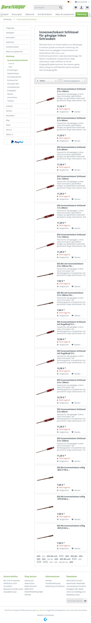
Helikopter (10, 33)
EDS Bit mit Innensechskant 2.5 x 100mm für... (70, 294)
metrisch (11, 64)
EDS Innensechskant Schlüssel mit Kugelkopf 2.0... (71, 352)
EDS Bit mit (52, 556)
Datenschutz (29, 583)
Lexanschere (12, 97)
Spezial (10, 94)
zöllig (10, 67)
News (8, 125)
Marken (9, 111)
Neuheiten (10, 115)
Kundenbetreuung (53, 583)
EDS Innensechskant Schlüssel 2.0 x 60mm (71, 148)
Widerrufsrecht (31, 586)
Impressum (29, 580)
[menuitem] (48, 7)
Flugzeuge (10, 28)
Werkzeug (10, 56)
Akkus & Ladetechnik (14, 51)
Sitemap (28, 594)
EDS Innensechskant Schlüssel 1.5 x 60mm (71, 206)
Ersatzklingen (12, 70)
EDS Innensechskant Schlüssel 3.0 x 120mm (71, 439)
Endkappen (11, 90)
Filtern (41, 81)
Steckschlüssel (13, 73)
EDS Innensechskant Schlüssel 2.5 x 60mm (71, 119)
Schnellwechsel (13, 87)
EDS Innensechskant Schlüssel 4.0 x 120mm (71, 381)
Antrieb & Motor (12, 47)
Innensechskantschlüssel (17, 60)
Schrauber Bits (13, 84)
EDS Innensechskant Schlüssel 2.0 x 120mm (71, 177)
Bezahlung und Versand (55, 586)
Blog (7, 120)
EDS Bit (74, 556)
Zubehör (9, 106)
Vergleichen (63, 112)
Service (9, 130)
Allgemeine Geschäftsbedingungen (34, 590)
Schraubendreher (14, 77)
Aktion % (9, 134)
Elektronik (10, 42)
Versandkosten (40, 610)
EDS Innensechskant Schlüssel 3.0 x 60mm (71, 410)
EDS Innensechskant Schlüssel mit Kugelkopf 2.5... (71, 323)
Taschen (10, 101)
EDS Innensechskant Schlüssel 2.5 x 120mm (71, 90)
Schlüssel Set (12, 80)
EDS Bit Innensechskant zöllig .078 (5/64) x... (71, 497)
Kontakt (49, 580)
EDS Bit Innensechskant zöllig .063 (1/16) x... (71, 468)
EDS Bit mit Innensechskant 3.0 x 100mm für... (70, 264)
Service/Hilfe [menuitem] (81, 2)
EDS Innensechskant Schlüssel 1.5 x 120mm (71, 235)
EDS (39, 556)
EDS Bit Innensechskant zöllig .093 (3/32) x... (71, 527)
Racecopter (10, 37)
